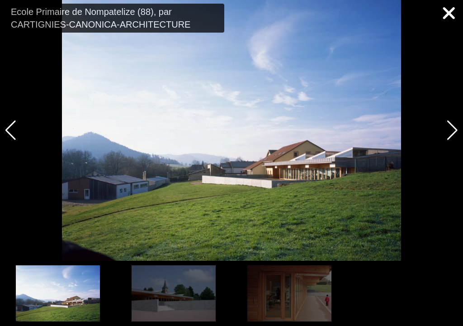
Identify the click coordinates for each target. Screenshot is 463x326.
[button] (452, 130)
